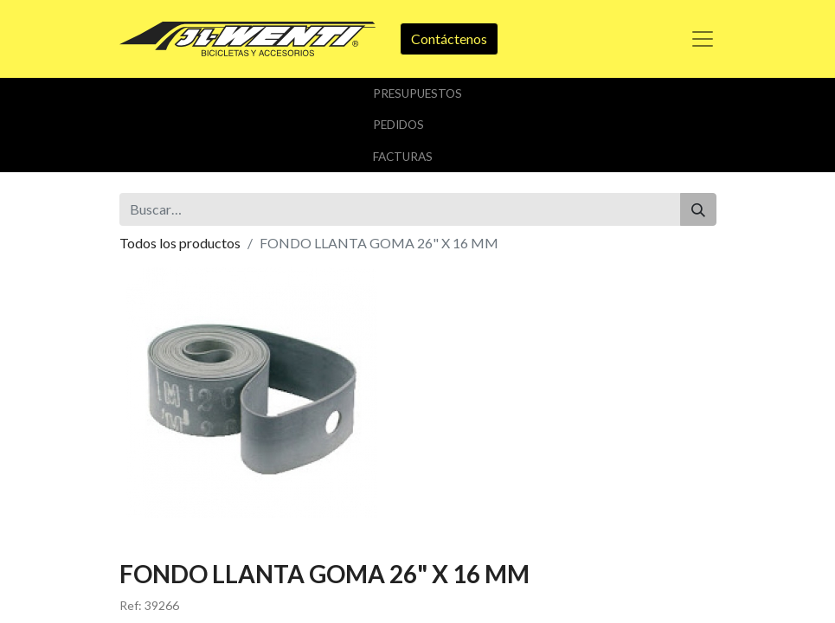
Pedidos (398, 125)
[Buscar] (698, 209)
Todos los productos (180, 242)
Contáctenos (449, 38)
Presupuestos (417, 93)
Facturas (403, 157)
